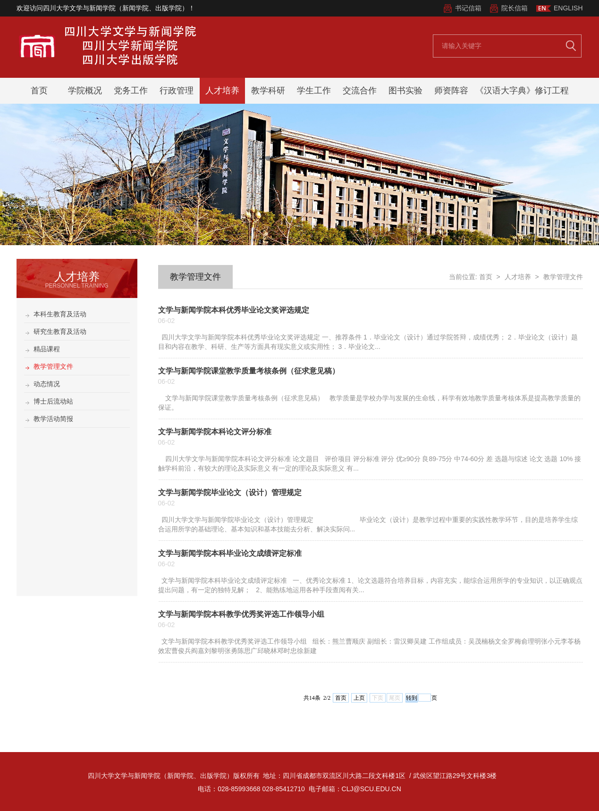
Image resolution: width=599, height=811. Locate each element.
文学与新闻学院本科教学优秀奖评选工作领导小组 (241, 614)
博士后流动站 (53, 401)
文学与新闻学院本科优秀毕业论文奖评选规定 (233, 310)
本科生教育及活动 (60, 314)
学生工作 (314, 90)
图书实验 (405, 90)
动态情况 (47, 384)
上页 (359, 698)
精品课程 (47, 349)
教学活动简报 (53, 418)
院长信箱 (514, 8)
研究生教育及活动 (60, 331)
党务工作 (131, 90)
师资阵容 (451, 90)
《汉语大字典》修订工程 (522, 90)
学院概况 (85, 90)
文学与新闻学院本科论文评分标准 (214, 432)
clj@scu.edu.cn (371, 789)
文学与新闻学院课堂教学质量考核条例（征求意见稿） (248, 371)
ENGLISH (568, 8)
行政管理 (177, 90)
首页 (39, 90)
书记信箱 (468, 8)
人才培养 (222, 90)
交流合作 (360, 90)
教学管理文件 (53, 366)
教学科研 (268, 90)
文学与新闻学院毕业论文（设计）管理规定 (230, 492)
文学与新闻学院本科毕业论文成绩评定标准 (230, 553)
